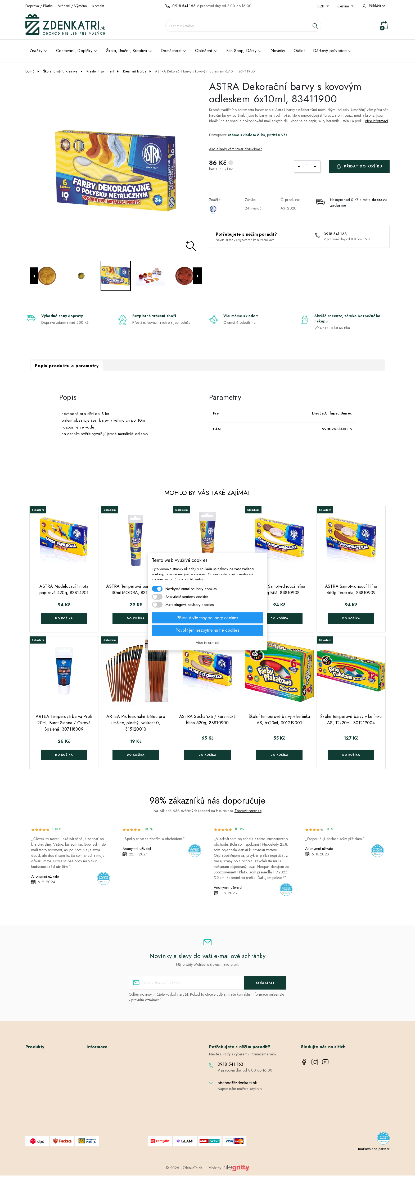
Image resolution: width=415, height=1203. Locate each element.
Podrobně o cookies (107, 1092)
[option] (116, 171)
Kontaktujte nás (102, 1107)
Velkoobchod (101, 1076)
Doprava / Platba (39, 5)
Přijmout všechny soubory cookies (207, 617)
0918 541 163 (183, 5)
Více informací (376, 121)
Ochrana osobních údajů (110, 1084)
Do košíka (64, 618)
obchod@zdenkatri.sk (237, 1083)
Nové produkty (41, 1069)
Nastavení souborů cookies (112, 1122)
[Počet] (307, 166)
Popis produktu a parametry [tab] (67, 366)
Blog (94, 1115)
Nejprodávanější (42, 1076)
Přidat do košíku (363, 166)
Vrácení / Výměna (72, 5)
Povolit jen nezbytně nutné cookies (207, 630)
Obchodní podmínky (107, 1069)
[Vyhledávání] (243, 26)
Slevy (34, 1061)
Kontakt (98, 5)
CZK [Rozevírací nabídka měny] (321, 6)
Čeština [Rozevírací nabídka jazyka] (343, 6)
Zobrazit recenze (247, 810)
